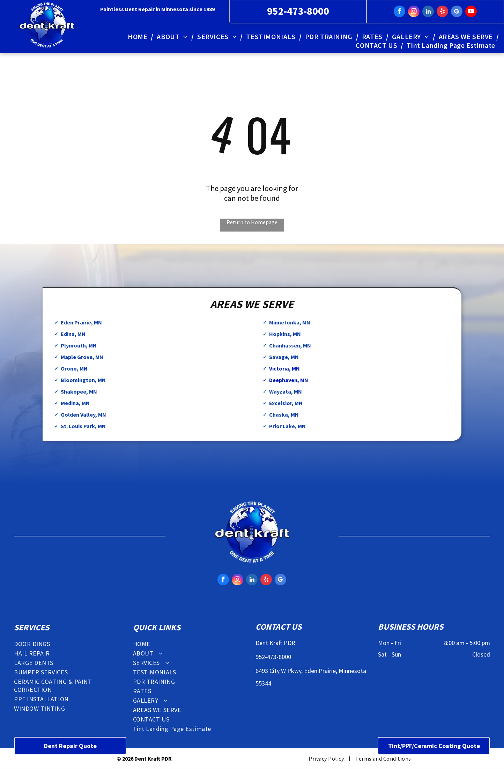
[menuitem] (138, 36)
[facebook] (399, 12)
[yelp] (442, 12)
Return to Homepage (252, 222)
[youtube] (471, 12)
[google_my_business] (456, 12)
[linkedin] (428, 12)
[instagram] (414, 12)
